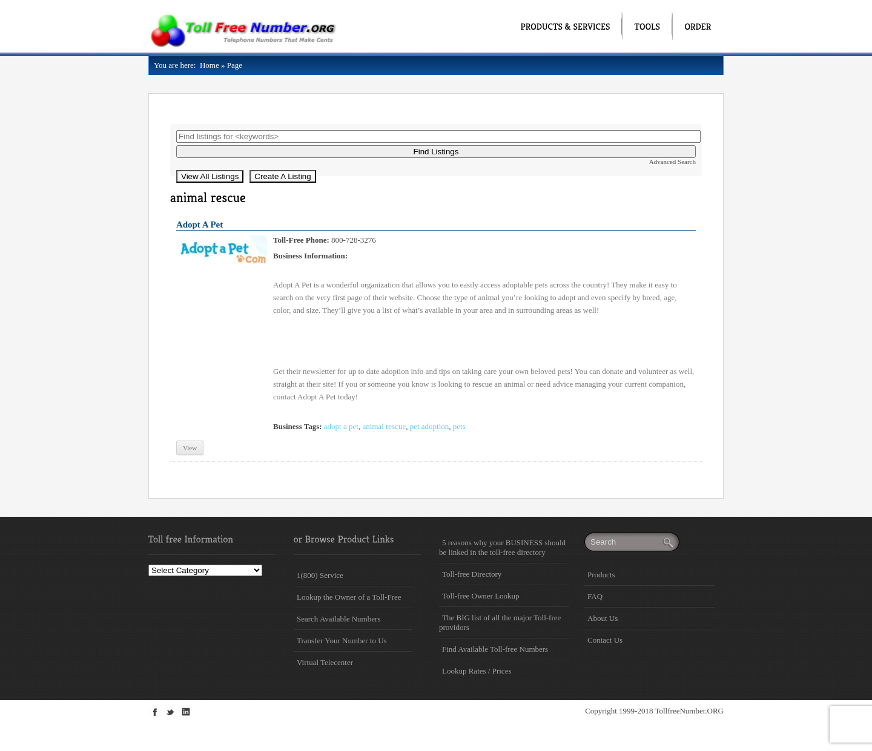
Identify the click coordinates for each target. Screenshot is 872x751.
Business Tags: (297, 426)
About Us (602, 618)
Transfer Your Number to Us (342, 640)
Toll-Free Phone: (301, 239)
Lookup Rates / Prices (476, 670)
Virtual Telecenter (325, 662)
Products (601, 574)
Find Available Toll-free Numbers (495, 649)
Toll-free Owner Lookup (481, 595)
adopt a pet (341, 426)
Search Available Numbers (338, 618)
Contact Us (605, 639)
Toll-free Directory (471, 574)
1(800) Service (320, 575)
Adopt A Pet (199, 224)
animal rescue (384, 426)
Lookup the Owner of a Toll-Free (349, 597)
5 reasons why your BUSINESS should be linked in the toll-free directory (502, 547)
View (190, 447)
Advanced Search (672, 161)
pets (459, 426)
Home (207, 65)
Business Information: (310, 255)
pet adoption (429, 426)
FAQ (595, 596)
